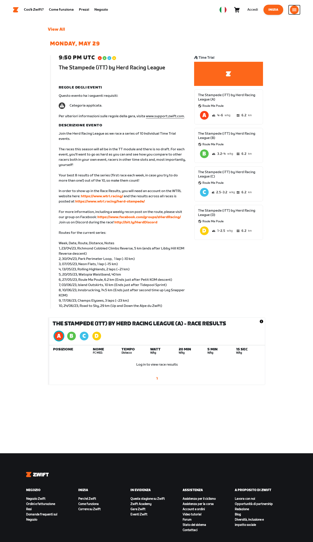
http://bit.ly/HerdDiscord (135, 222)
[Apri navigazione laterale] (294, 9)
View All (56, 29)
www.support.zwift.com (165, 116)
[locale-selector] (223, 9)
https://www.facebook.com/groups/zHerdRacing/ (139, 217)
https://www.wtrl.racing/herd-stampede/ (110, 201)
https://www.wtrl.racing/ (102, 196)
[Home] (16, 10)
